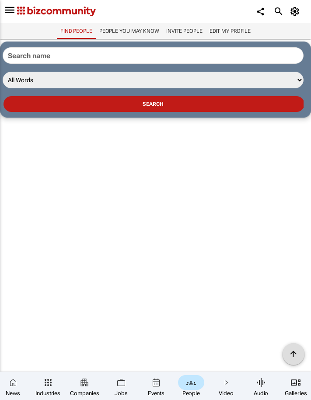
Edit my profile (230, 31)
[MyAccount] (296, 11)
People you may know (129, 31)
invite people (184, 31)
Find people (76, 31)
